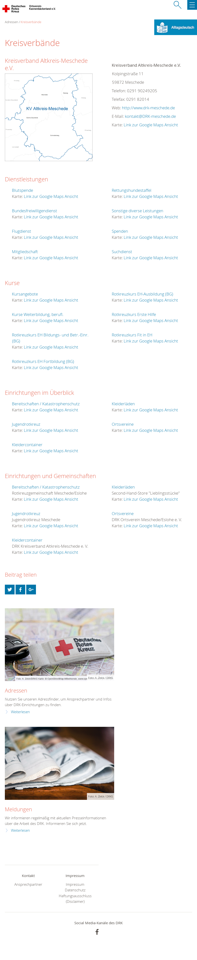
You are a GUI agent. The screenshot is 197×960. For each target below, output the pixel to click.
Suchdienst (122, 251)
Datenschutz (75, 890)
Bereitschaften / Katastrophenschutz (46, 403)
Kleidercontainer (27, 444)
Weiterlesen (20, 712)
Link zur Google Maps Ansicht (151, 125)
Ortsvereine (123, 424)
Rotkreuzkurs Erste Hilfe (134, 314)
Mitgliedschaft (25, 251)
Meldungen (18, 809)
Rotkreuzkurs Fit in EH (132, 335)
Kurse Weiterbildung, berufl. (37, 314)
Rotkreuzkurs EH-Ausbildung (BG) (142, 294)
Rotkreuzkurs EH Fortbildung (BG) (43, 361)
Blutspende (22, 190)
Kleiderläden (123, 403)
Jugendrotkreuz (26, 424)
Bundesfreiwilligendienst (34, 210)
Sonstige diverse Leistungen (137, 210)
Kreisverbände (31, 22)
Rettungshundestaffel (131, 190)
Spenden (120, 231)
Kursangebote (25, 294)
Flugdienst (21, 231)
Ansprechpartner (28, 884)
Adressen (16, 690)
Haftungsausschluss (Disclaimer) (75, 899)
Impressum (75, 884)
